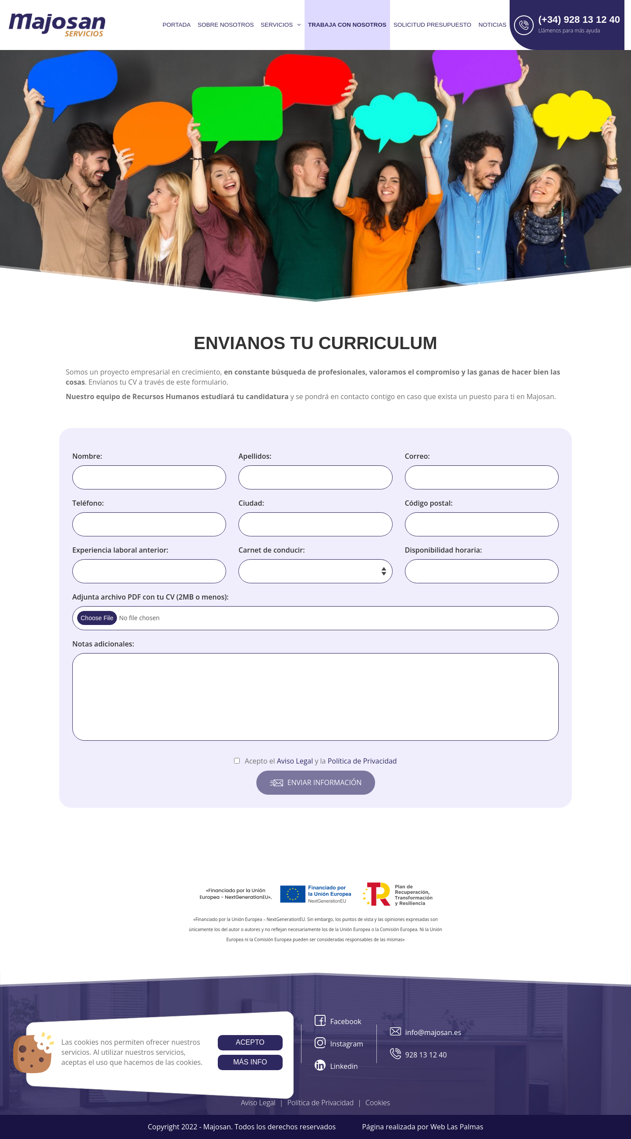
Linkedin (336, 1066)
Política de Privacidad (320, 1102)
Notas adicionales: (103, 644)
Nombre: (87, 456)
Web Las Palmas (456, 1127)
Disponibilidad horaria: (443, 550)
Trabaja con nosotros (347, 24)
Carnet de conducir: (271, 550)
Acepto (250, 1042)
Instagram (339, 1044)
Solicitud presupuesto (432, 24)
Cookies (377, 1102)
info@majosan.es (425, 1032)
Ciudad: (251, 503)
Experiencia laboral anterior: (120, 550)
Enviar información (315, 782)
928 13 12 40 (418, 1055)
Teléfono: (88, 503)
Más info (250, 1062)
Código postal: (429, 503)
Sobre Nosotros (226, 24)
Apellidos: (254, 456)
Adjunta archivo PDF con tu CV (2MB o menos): (150, 597)
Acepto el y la (315, 761)
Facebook (338, 1021)
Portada (177, 24)
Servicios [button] (281, 24)
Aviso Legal (258, 1102)
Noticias (493, 24)
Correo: (417, 456)
